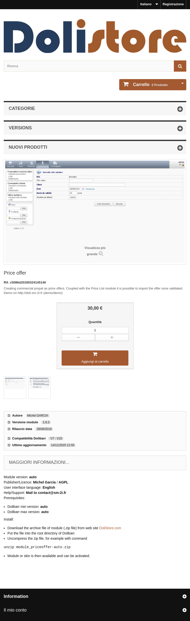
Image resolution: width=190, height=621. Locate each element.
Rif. (7, 282)
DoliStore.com (110, 528)
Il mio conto (15, 610)
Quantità (95, 322)
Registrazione (173, 4)
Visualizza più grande (95, 251)
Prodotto (150, 84)
